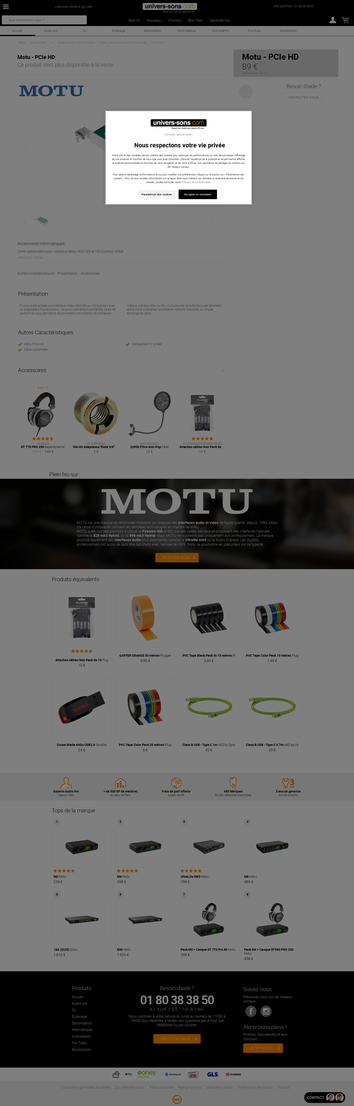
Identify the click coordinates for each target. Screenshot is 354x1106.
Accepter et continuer (197, 194)
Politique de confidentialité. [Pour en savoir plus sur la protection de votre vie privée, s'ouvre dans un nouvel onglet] (196, 182)
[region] (178, 158)
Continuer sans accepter (178, 134)
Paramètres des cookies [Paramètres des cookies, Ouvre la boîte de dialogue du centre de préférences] (157, 194)
